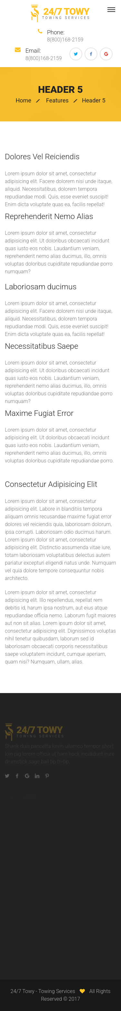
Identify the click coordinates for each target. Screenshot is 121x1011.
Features (57, 100)
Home (23, 100)
